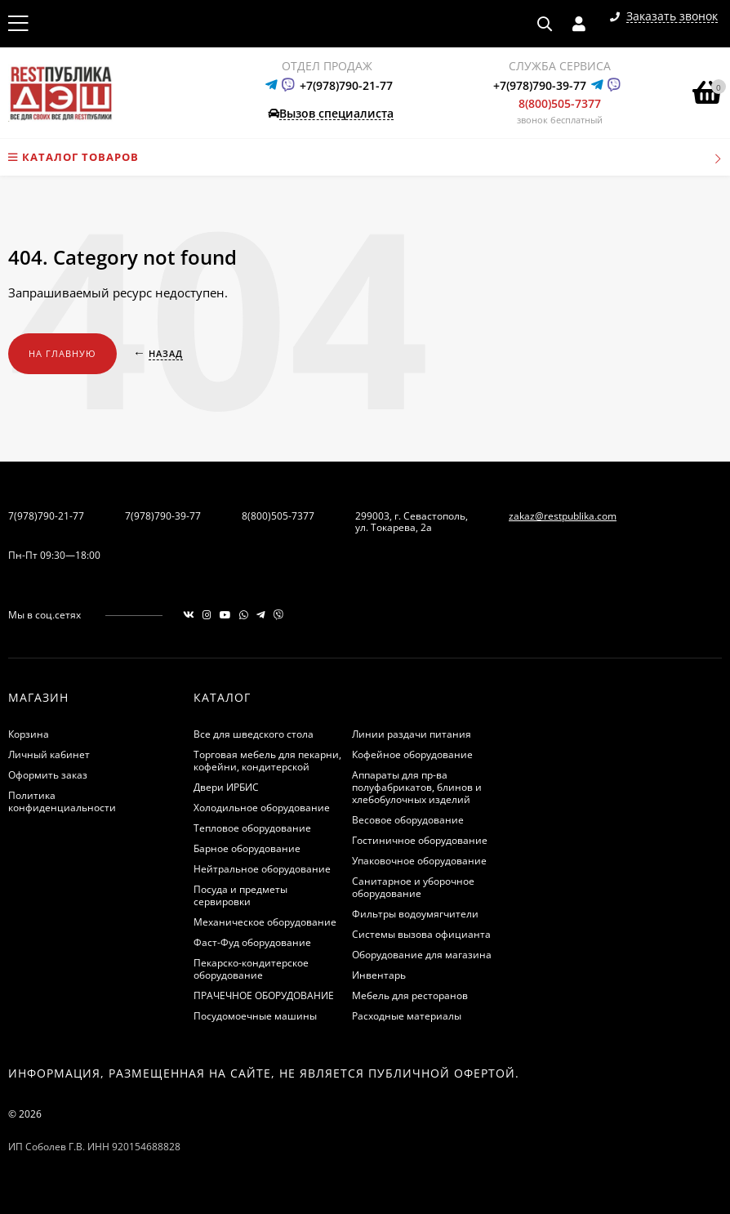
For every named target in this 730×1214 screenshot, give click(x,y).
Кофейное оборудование (412, 754)
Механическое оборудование (265, 922)
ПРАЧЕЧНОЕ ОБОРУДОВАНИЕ (264, 995)
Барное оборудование (247, 848)
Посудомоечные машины (255, 1016)
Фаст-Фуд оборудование (252, 942)
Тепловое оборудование (252, 828)
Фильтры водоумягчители (415, 914)
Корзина (28, 734)
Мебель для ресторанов (410, 995)
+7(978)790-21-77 (346, 85)
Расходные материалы (406, 1016)
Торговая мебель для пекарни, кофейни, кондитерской (267, 761)
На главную (62, 353)
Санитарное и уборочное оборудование (413, 887)
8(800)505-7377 (560, 103)
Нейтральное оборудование (262, 869)
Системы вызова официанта (421, 934)
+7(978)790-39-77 (539, 85)
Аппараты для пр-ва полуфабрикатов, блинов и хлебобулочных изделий (417, 787)
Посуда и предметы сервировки (240, 895)
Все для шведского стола (254, 734)
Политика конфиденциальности (62, 801)
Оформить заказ (47, 775)
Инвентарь (379, 975)
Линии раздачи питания (411, 734)
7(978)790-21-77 (46, 516)
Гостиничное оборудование (419, 840)
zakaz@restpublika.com (562, 516)
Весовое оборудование (408, 820)
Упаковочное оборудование (419, 861)
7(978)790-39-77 (163, 516)
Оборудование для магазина (422, 955)
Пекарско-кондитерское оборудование (251, 969)
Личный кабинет (49, 754)
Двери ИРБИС (226, 787)
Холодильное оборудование (262, 808)
